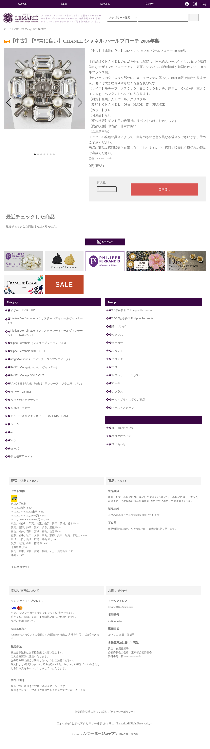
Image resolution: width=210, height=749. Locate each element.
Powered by (105, 734)
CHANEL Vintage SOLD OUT (30, 29)
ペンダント (116, 350)
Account (22, 3)
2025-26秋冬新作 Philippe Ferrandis (131, 318)
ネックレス (116, 334)
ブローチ (114, 383)
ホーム (8, 29)
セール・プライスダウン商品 (127, 399)
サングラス (116, 391)
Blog (203, 4)
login (64, 3)
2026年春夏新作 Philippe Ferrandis (130, 310)
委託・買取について (121, 427)
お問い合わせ (117, 444)
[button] (8, 102)
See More (105, 242)
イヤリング (116, 359)
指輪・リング (117, 326)
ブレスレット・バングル (124, 375)
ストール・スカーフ (121, 407)
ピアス (113, 367)
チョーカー (116, 342)
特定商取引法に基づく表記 (90, 711)
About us (105, 3)
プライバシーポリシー (121, 711)
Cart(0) (146, 3)
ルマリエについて (120, 436)
